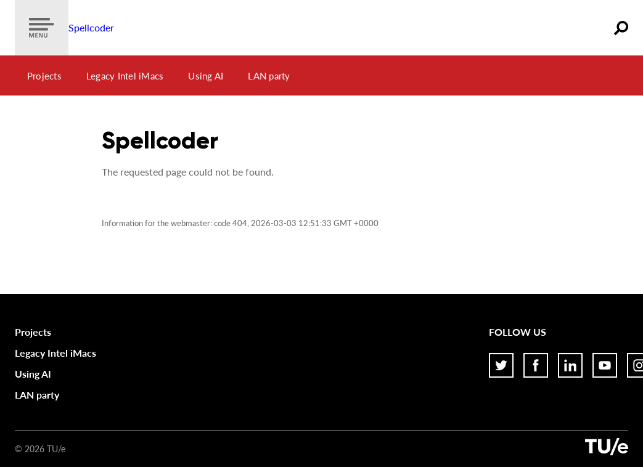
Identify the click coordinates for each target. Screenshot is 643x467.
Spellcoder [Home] (91, 27)
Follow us (517, 332)
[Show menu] (41, 27)
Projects (44, 75)
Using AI (205, 75)
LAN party (269, 75)
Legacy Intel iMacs (125, 75)
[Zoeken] (621, 27)
